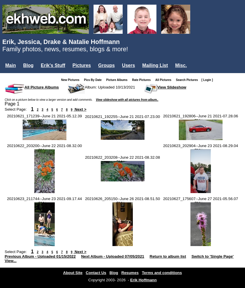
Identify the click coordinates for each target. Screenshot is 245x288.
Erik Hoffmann (143, 280)
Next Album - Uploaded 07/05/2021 (112, 256)
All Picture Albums (41, 87)
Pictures (82, 65)
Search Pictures (188, 80)
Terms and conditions (162, 273)
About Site (73, 273)
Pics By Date (94, 80)
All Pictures (164, 80)
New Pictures (71, 80)
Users (128, 65)
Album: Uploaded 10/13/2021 (110, 87)
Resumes (130, 273)
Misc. (181, 65)
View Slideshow (171, 87)
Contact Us (96, 273)
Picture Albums (118, 80)
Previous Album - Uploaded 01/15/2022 (40, 256)
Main (10, 65)
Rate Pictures (142, 80)
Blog (28, 65)
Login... (14, 75)
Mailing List (155, 65)
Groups (106, 65)
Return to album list (168, 256)
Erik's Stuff (53, 65)
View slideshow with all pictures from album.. (127, 99)
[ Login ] (207, 80)
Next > (79, 109)
